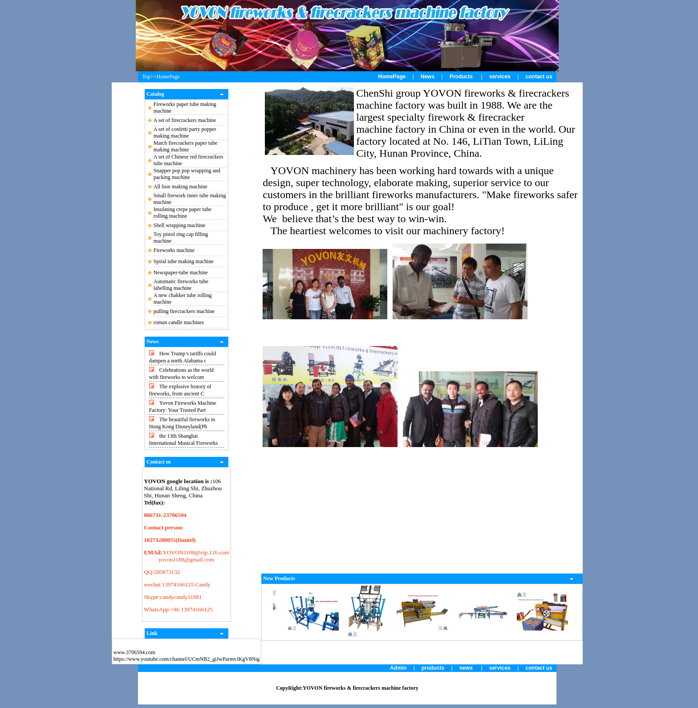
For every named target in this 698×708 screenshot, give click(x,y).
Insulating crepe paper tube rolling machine (182, 212)
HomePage (392, 76)
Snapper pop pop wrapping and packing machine (187, 173)
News (427, 76)
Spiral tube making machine (184, 261)
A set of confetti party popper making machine (185, 132)
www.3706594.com (134, 652)
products (433, 668)
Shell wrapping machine (180, 225)
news (466, 668)
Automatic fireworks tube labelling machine (181, 284)
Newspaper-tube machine (181, 272)
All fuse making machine (180, 186)
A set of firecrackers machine (185, 120)
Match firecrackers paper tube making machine (186, 146)
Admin (398, 668)
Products (461, 76)
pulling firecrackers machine (184, 311)
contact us (539, 76)
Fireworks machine (174, 250)
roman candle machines (179, 322)
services (500, 76)
